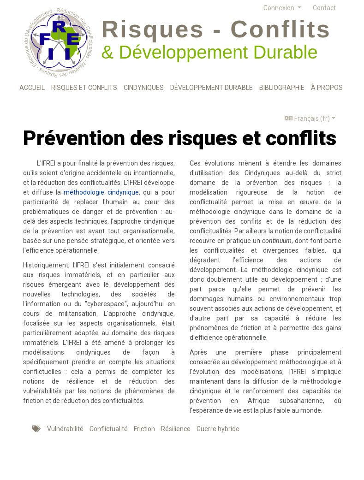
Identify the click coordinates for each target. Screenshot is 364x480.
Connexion (279, 8)
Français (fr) (307, 118)
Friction (144, 429)
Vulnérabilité (65, 429)
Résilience (176, 429)
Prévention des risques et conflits (179, 138)
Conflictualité (109, 429)
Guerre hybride (218, 429)
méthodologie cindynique (101, 192)
